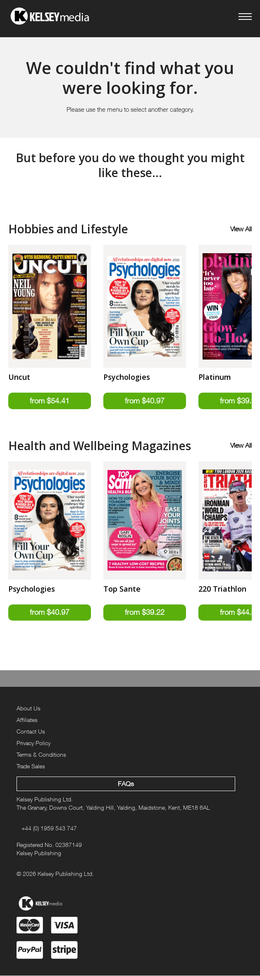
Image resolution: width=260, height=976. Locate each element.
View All (241, 229)
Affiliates (27, 720)
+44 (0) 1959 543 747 (49, 828)
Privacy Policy (33, 742)
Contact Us (31, 731)
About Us (29, 708)
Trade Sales (31, 766)
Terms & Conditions (41, 754)
